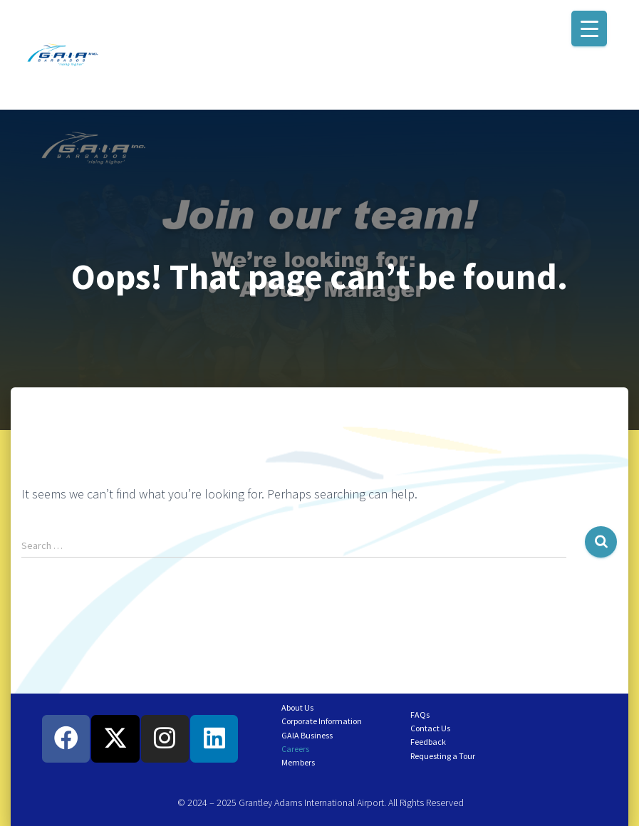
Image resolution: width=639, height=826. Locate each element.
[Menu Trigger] (589, 28)
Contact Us (430, 728)
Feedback (428, 741)
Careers (295, 748)
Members (298, 762)
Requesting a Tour (442, 756)
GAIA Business (307, 735)
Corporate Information (321, 721)
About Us (297, 707)
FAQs (420, 714)
